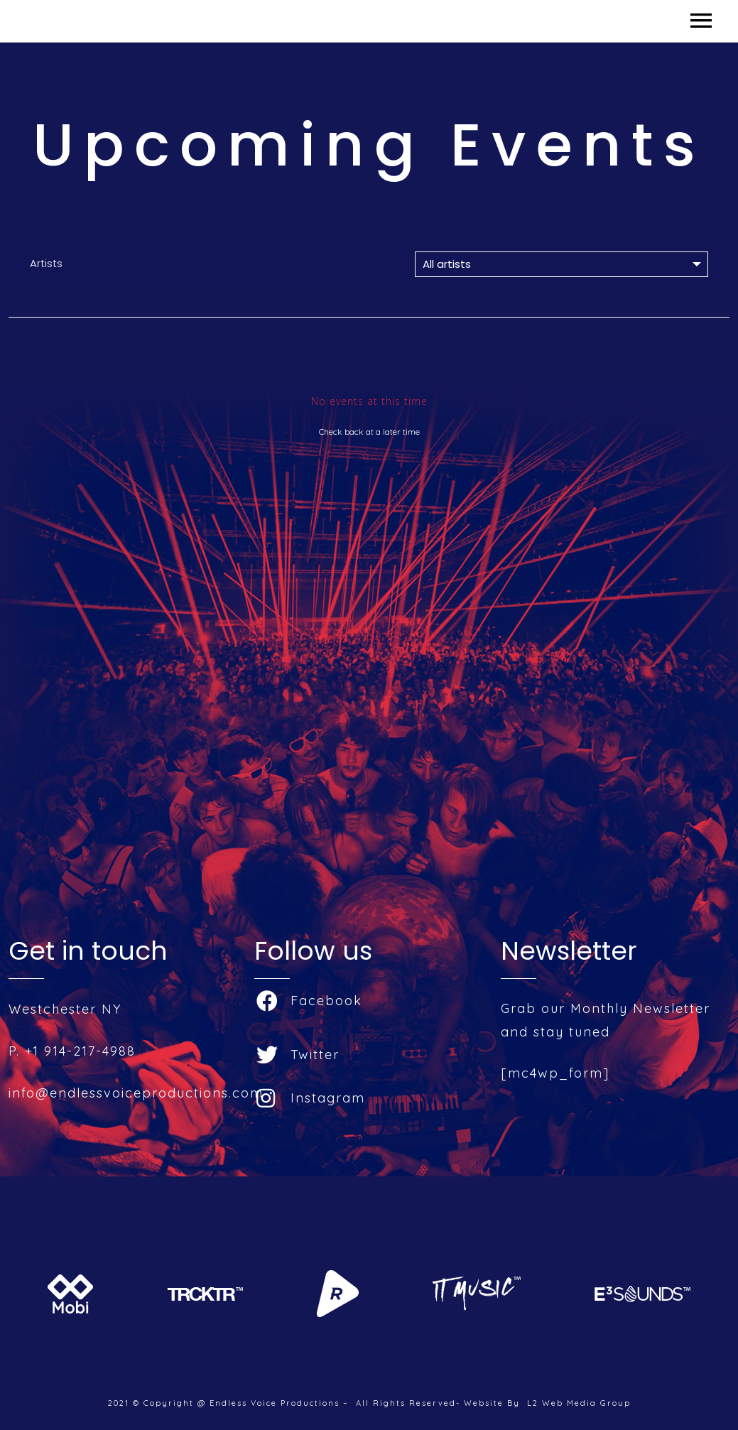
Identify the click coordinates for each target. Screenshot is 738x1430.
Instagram (310, 1098)
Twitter (298, 1054)
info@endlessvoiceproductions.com (136, 1093)
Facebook (309, 1000)
